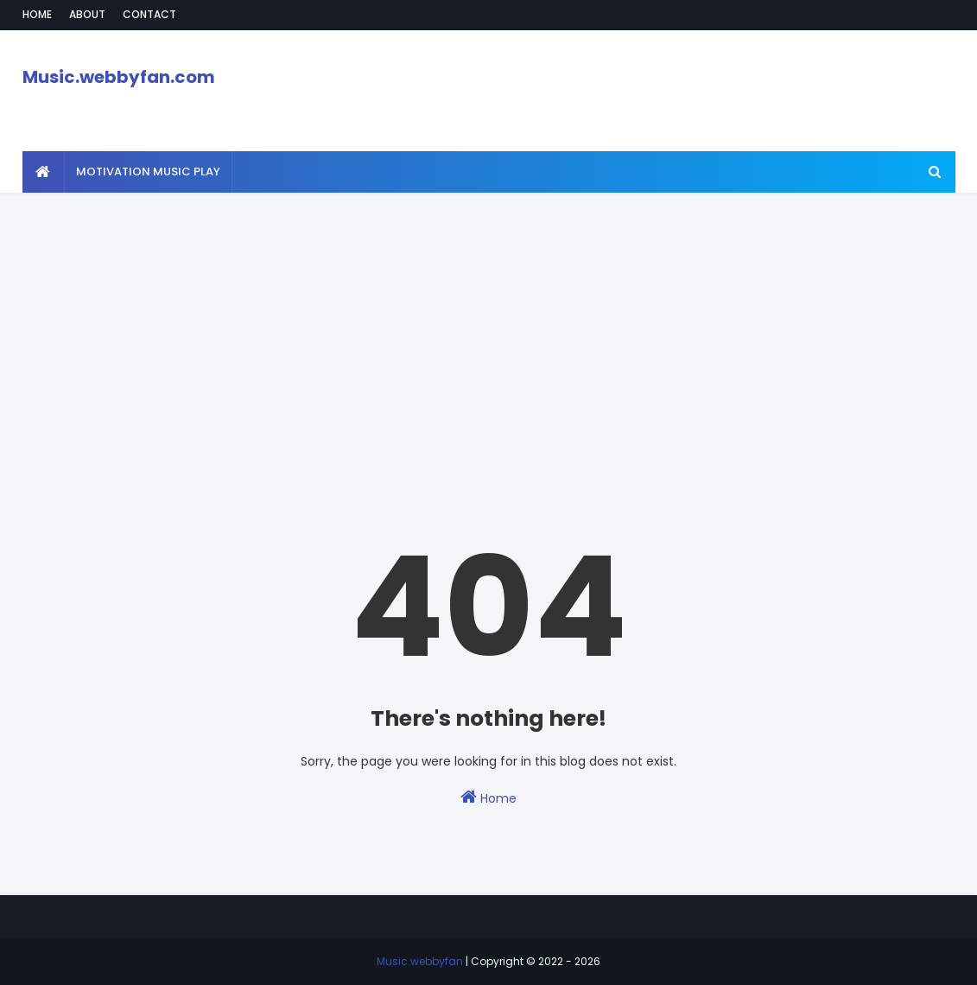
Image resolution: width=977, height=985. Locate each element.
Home (37, 14)
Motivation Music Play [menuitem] (148, 171)
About (87, 14)
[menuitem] (43, 172)
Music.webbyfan (420, 961)
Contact (149, 14)
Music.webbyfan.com (118, 77)
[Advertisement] (488, 314)
